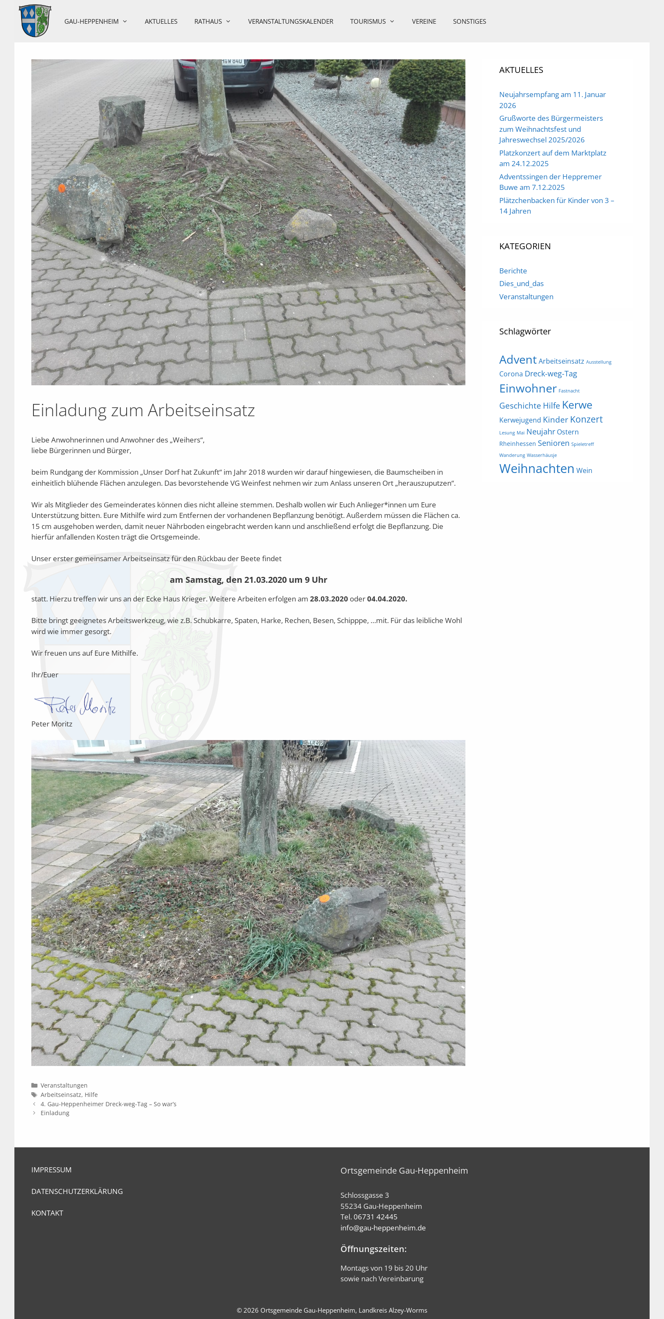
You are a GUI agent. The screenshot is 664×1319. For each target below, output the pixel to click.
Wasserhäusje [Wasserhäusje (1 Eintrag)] (542, 455)
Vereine (425, 21)
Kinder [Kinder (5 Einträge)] (555, 419)
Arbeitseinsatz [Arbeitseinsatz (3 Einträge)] (561, 361)
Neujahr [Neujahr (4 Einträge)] (540, 431)
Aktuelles (162, 21)
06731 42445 (376, 1217)
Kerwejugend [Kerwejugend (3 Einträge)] (520, 420)
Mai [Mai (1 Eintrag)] (521, 433)
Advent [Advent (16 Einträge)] (518, 359)
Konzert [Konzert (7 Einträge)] (586, 419)
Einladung (55, 1113)
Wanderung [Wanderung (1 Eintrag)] (512, 455)
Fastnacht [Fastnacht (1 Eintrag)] (569, 391)
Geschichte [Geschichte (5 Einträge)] (520, 405)
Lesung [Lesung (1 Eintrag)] (507, 433)
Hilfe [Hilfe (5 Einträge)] (551, 405)
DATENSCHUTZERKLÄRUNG (77, 1191)
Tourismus (377, 21)
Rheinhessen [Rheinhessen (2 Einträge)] (517, 444)
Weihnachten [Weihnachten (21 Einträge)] (537, 468)
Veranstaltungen (64, 1085)
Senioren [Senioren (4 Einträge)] (554, 443)
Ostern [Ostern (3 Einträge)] (568, 432)
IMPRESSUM (51, 1169)
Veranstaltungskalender (291, 21)
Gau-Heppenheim (101, 21)
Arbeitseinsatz (61, 1095)
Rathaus (218, 21)
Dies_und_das (521, 283)
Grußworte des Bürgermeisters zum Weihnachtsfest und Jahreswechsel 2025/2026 (551, 129)
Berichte (513, 270)
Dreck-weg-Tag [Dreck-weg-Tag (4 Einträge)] (551, 373)
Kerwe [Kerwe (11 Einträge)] (577, 405)
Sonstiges (470, 21)
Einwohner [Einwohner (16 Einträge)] (528, 388)
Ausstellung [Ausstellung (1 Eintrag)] (598, 362)
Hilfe (91, 1095)
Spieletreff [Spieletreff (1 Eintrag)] (582, 444)
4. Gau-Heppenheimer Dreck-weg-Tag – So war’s (109, 1104)
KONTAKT (47, 1213)
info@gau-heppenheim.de (383, 1228)
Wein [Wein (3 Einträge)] (584, 470)
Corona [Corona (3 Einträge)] (511, 373)
